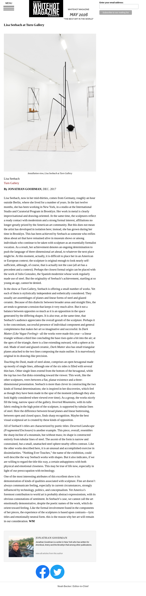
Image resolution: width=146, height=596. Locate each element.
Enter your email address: (111, 2)
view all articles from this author (49, 553)
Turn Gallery (12, 183)
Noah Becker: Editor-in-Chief (73, 586)
